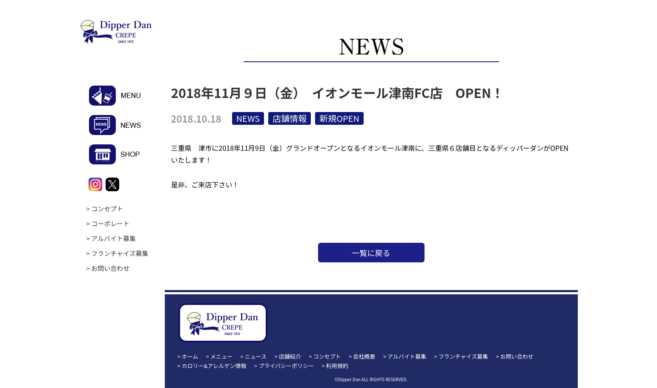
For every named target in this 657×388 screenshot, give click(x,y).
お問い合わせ (110, 268)
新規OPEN (339, 118)
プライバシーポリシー (286, 366)
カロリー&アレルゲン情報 (214, 366)
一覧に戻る (371, 252)
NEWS (248, 118)
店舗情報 (290, 118)
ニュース (256, 356)
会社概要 (364, 356)
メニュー (221, 356)
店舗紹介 (290, 356)
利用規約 (337, 366)
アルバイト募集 (113, 238)
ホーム (190, 356)
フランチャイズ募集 (119, 253)
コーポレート (110, 223)
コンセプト (107, 208)
